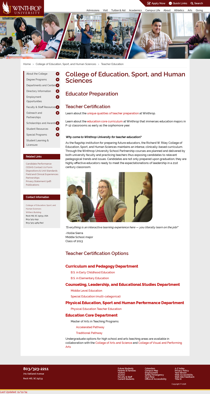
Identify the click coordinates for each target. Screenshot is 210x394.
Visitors (121, 373)
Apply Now (158, 3)
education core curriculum (105, 121)
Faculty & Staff (125, 377)
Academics (135, 10)
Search (198, 3)
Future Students (125, 368)
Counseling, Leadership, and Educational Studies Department (122, 284)
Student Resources (37, 128)
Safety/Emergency (154, 375)
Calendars (150, 368)
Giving (199, 10)
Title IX (178, 379)
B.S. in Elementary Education (90, 278)
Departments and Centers (41, 85)
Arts (190, 10)
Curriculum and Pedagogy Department (101, 266)
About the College (36, 73)
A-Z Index (179, 368)
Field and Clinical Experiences (42, 174)
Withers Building (33, 212)
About (167, 10)
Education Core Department (91, 315)
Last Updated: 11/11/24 (13, 392)
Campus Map (151, 370)
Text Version (181, 373)
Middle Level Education (86, 290)
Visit (105, 10)
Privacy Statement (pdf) (38, 181)
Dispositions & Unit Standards (41, 170)
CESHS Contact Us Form (39, 167)
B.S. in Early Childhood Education (93, 272)
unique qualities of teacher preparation (113, 113)
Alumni (121, 375)
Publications (32, 184)
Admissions (92, 10)
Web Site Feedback (185, 377)
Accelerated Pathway (90, 327)
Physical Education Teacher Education (96, 309)
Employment (151, 373)
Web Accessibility (184, 375)
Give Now (150, 377)
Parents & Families (127, 370)
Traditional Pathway (89, 333)
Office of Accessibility (156, 379)
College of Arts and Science (113, 342)
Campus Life (152, 10)
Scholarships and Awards (41, 123)
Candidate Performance (39, 163)
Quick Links (180, 3)
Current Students (126, 379)
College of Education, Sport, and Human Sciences (66, 64)
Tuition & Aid (118, 10)
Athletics (179, 10)
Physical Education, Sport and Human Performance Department (124, 302)
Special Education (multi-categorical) (96, 296)
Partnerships (32, 177)
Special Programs (36, 134)
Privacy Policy (182, 370)
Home (27, 64)
